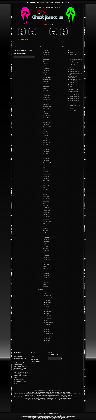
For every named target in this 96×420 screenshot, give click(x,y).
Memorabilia (48, 315)
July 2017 (45, 167)
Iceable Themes (67, 399)
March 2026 (46, 52)
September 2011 (47, 280)
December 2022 (47, 84)
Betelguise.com (47, 399)
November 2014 (47, 216)
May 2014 (45, 228)
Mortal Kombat (49, 318)
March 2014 (46, 232)
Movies (71, 84)
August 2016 (46, 185)
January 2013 (46, 255)
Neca (47, 320)
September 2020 (47, 126)
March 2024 (46, 75)
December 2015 (47, 198)
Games (47, 309)
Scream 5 (48, 327)
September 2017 (47, 162)
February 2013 (46, 253)
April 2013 (45, 248)
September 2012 (47, 262)
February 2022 (46, 95)
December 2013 (47, 239)
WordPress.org (35, 364)
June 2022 (45, 90)
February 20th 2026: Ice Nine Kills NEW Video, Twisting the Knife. (20, 368)
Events (47, 298)
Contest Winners (73, 54)
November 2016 (47, 178)
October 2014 (46, 219)
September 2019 (47, 142)
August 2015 (46, 203)
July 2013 (45, 243)
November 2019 (47, 140)
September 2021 (47, 106)
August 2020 (46, 129)
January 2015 (46, 212)
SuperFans (48, 338)
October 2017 (46, 160)
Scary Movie (48, 326)
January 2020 (46, 138)
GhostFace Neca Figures (75, 71)
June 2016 (45, 189)
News (71, 86)
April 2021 (45, 113)
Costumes (72, 56)
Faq (70, 66)
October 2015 (46, 201)
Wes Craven (48, 344)
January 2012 (46, 273)
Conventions (49, 295)
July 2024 (45, 72)
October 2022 (46, 86)
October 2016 (46, 180)
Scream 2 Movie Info (74, 96)
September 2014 (47, 221)
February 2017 (46, 174)
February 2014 (46, 235)
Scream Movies (49, 333)
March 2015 (46, 207)
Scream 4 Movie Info (74, 100)
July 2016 (45, 187)
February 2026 (46, 54)
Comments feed (35, 361)
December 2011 (47, 275)
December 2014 (47, 214)
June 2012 (45, 268)
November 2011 (47, 277)
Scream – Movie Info (74, 93)
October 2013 (46, 241)
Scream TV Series (50, 335)
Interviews (72, 82)
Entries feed (34, 359)
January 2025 (46, 68)
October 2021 (46, 104)
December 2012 (47, 257)
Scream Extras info (74, 103)
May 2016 (45, 192)
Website (47, 342)
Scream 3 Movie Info (74, 98)
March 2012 (46, 271)
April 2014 (45, 230)
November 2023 (47, 77)
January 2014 (46, 237)
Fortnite (47, 306)
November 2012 (47, 259)
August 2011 (46, 282)
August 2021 (46, 108)
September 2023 (47, 79)
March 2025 (46, 66)
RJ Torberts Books (74, 91)
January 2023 (46, 81)
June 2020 (45, 133)
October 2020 (46, 124)
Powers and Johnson (51, 322)
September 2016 (47, 183)
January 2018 (46, 158)
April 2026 (45, 50)
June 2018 (45, 153)
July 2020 (45, 131)
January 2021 (46, 117)
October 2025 (46, 59)
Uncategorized (49, 340)
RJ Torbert (48, 324)
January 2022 (46, 97)
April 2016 (45, 194)
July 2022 (45, 88)
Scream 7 (48, 331)
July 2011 (45, 284)
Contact (71, 52)
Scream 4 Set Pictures (75, 102)
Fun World (48, 308)
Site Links (72, 108)
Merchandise (49, 317)
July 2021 (45, 111)
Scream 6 (48, 329)
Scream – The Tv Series (75, 94)
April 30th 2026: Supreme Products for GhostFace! (20, 358)
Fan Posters (72, 57)
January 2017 (46, 176)
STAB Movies (73, 110)
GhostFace (48, 311)
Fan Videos (48, 302)
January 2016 (46, 196)
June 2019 (45, 144)
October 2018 (46, 151)
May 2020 (45, 135)
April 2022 (45, 93)
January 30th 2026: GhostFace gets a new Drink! (20, 381)
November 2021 (47, 102)
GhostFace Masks (74, 69)
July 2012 (45, 266)
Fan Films (48, 300)
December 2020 (47, 120)
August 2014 (46, 223)
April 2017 (45, 171)
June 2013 (45, 246)
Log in (32, 356)
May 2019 (45, 147)
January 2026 (46, 57)
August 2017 (46, 165)
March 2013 (46, 250)
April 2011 (45, 286)
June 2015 (45, 205)
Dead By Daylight (50, 297)
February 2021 (46, 115)
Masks (47, 313)
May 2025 (45, 63)
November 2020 (47, 122)
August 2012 (46, 264)
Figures (47, 304)
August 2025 (46, 61)
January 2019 (46, 149)
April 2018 (45, 156)
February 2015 (46, 210)
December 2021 (47, 99)
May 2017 (45, 169)
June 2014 (45, 225)
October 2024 (46, 70)
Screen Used (49, 336)
